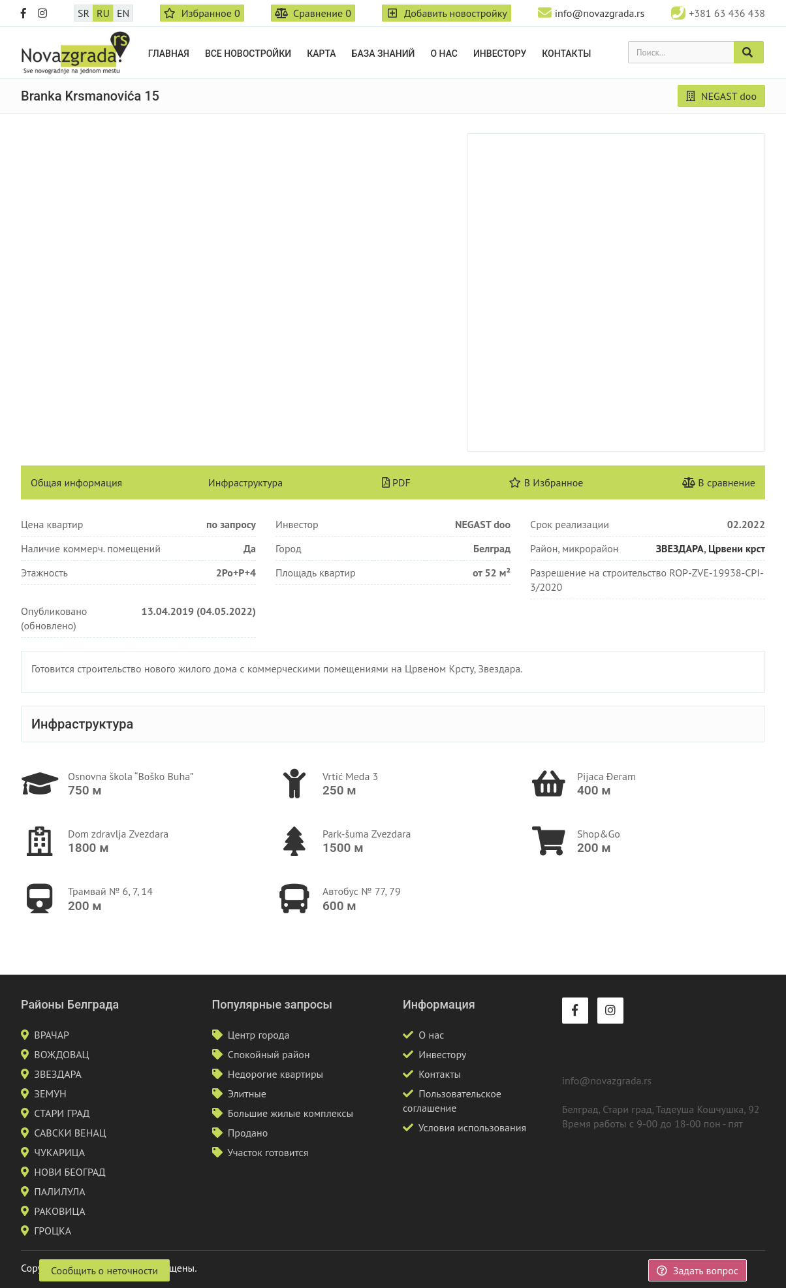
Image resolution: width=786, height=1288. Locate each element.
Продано (248, 1132)
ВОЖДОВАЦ (61, 1054)
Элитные (247, 1093)
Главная (168, 53)
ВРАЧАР (51, 1034)
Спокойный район (269, 1054)
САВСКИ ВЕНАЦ (70, 1132)
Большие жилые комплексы (290, 1113)
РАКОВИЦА (59, 1210)
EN (123, 13)
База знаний (383, 53)
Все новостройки (248, 53)
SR (83, 13)
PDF (396, 482)
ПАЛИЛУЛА (59, 1191)
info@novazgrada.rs (599, 13)
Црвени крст (736, 548)
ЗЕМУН (50, 1093)
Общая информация (76, 482)
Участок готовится (267, 1152)
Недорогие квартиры (275, 1073)
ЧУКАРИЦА (59, 1152)
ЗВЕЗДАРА (680, 548)
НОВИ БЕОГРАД (70, 1171)
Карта (321, 53)
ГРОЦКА (52, 1230)
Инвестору (499, 53)
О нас (444, 53)
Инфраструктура (245, 482)
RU (103, 13)
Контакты (566, 53)
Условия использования (472, 1127)
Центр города (259, 1034)
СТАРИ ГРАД (61, 1113)
